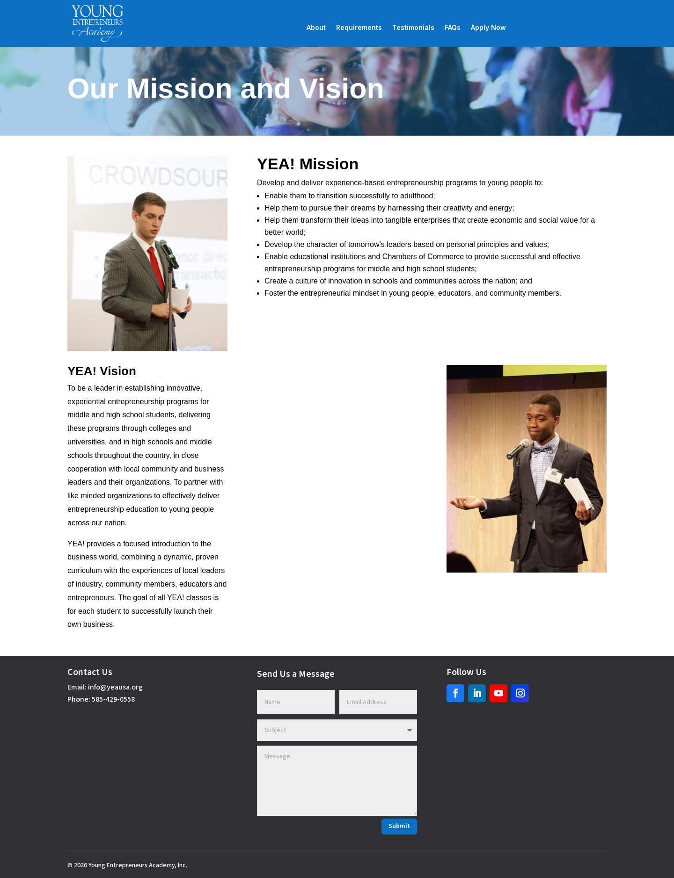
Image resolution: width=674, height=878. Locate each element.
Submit (399, 826)
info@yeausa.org (115, 687)
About (316, 27)
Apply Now (488, 27)
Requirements (359, 27)
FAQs (453, 27)
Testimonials (413, 27)
